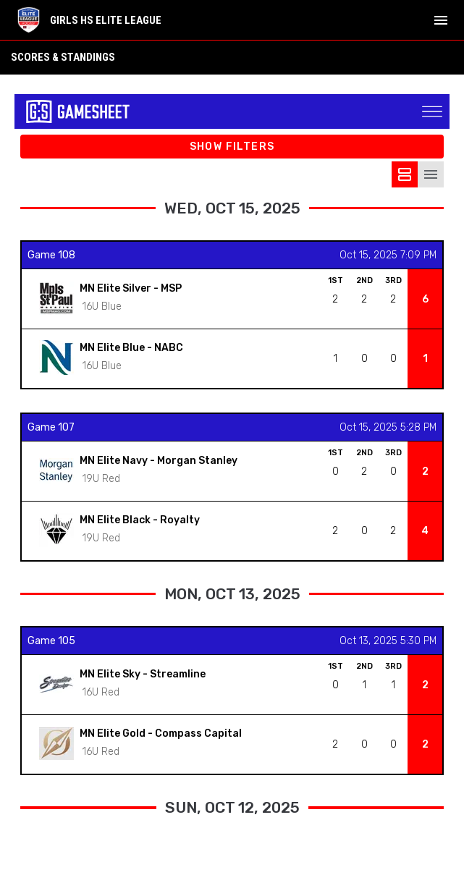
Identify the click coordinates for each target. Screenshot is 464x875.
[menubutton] (441, 20)
